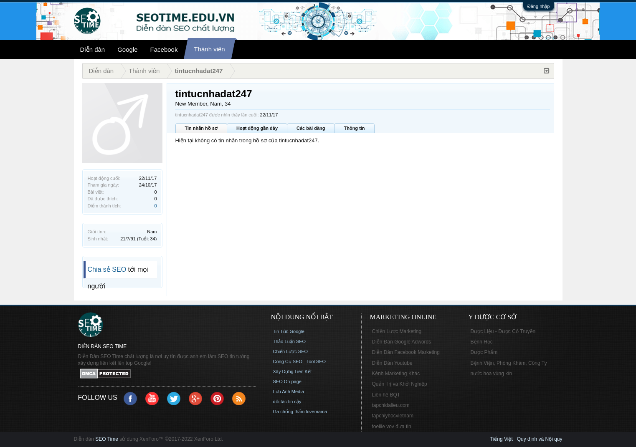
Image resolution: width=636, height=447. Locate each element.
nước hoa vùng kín (491, 373)
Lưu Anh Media (288, 391)
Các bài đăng (310, 128)
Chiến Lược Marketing (397, 331)
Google (127, 49)
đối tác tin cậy (287, 401)
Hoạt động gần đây (257, 128)
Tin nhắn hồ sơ (201, 128)
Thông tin (354, 128)
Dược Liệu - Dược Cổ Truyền (503, 331)
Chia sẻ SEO (107, 269)
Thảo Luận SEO (289, 341)
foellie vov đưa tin (391, 426)
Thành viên (209, 49)
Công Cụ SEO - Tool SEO (299, 361)
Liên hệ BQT (386, 395)
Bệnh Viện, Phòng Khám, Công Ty (509, 363)
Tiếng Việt (501, 439)
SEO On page (287, 381)
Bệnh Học (482, 342)
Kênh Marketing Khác (396, 373)
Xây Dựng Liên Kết (292, 371)
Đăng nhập (538, 6)
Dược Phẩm (484, 352)
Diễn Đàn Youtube (392, 363)
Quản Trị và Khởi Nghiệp (399, 384)
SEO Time (106, 439)
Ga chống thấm (289, 411)
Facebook (164, 49)
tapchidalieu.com (391, 405)
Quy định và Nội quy (540, 439)
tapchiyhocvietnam (392, 416)
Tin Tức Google (288, 331)
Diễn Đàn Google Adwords (401, 342)
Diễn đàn (92, 49)
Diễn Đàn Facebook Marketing (406, 352)
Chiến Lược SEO (290, 351)
